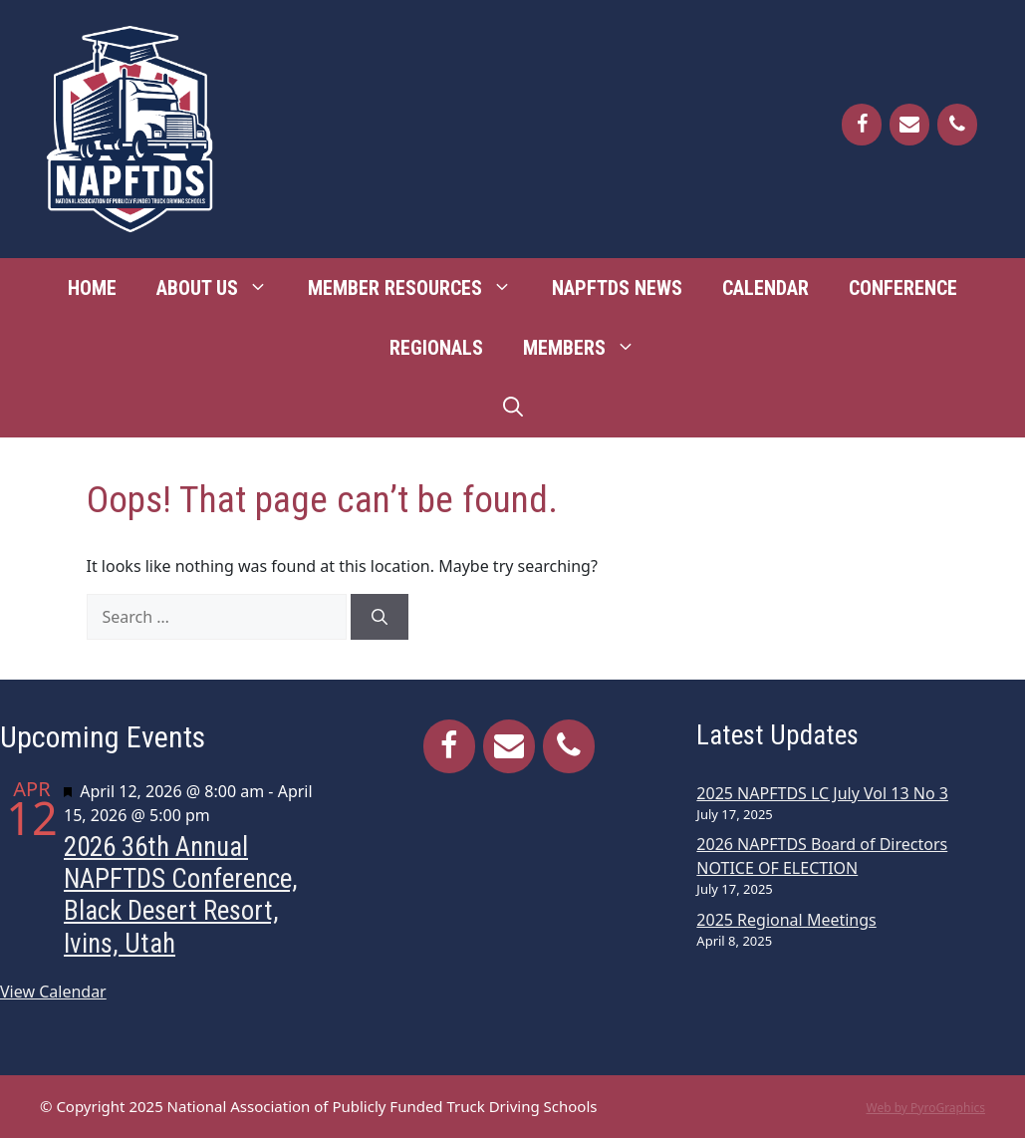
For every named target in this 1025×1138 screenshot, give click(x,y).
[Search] (379, 617)
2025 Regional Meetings (786, 920)
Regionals (436, 348)
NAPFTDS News (617, 288)
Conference (903, 288)
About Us (222, 288)
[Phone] (957, 124)
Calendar (765, 288)
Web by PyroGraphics (925, 1107)
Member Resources (420, 288)
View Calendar (53, 991)
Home (92, 288)
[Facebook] (862, 124)
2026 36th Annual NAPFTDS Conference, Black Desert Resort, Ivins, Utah (181, 895)
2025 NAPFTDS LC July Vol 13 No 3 (822, 793)
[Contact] (909, 124)
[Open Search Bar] (513, 407)
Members (589, 348)
